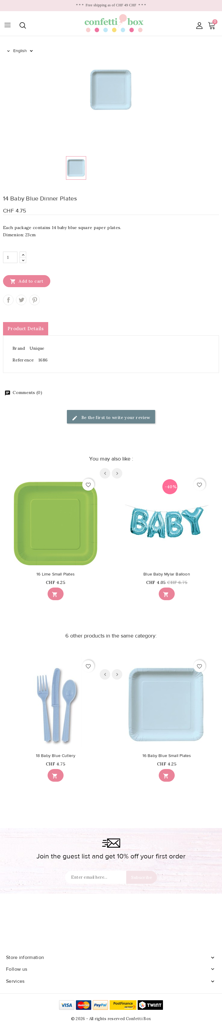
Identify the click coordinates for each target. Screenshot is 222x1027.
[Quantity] (10, 257)
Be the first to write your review (111, 418)
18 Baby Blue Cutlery (56, 756)
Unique (37, 348)
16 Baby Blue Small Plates (166, 756)
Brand (18, 348)
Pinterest (34, 300)
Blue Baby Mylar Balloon (166, 574)
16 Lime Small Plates (55, 574)
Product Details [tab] (26, 328)
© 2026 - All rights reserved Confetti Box (111, 1018)
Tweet (21, 300)
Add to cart (26, 281)
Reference (23, 360)
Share (8, 300)
